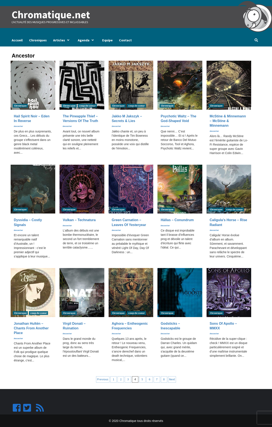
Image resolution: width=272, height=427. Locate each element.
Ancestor (18, 126)
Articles (62, 40)
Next (172, 379)
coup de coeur (87, 105)
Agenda (87, 40)
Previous (102, 379)
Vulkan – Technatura (79, 220)
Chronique (20, 105)
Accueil (17, 40)
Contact (125, 40)
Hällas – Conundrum (177, 220)
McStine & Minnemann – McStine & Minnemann (228, 120)
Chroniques (38, 40)
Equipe (107, 40)
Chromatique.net (50, 14)
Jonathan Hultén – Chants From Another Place (31, 328)
